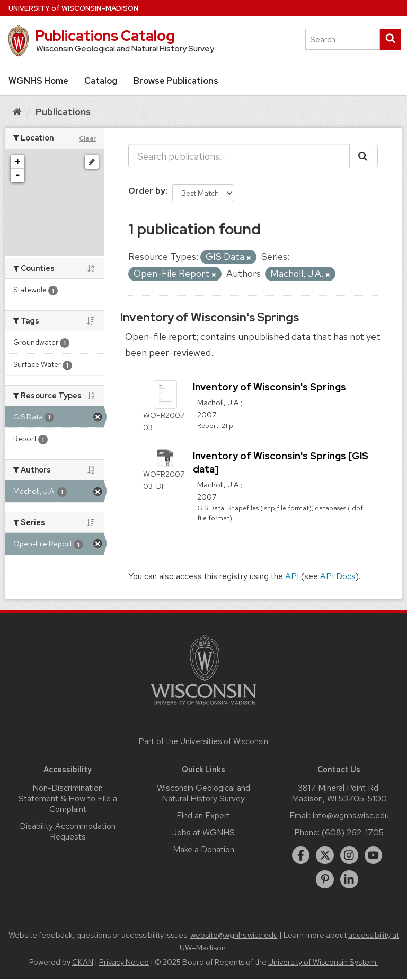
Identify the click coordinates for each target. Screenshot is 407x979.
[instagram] (349, 855)
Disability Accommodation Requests (68, 831)
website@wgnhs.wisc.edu (234, 935)
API (292, 576)
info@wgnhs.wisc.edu (351, 815)
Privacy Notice (124, 962)
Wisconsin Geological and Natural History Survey (203, 793)
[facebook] (301, 855)
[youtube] (374, 855)
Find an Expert (203, 815)
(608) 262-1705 (353, 832)
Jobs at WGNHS (203, 832)
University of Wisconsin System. (323, 962)
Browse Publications (176, 80)
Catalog (100, 80)
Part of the (203, 741)
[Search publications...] (239, 156)
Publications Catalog (105, 35)
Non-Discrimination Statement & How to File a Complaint (68, 798)
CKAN (82, 962)
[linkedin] (349, 879)
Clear (87, 138)
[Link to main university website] (203, 706)
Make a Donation (203, 849)
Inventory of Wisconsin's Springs (209, 317)
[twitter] (325, 855)
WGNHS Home (38, 80)
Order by (146, 190)
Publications (63, 112)
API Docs (338, 576)
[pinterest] (325, 879)
